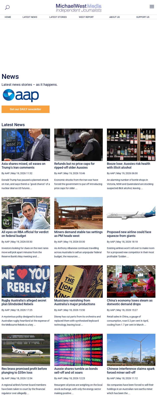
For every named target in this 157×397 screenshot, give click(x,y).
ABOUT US (114, 17)
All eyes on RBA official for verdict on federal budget (25, 186)
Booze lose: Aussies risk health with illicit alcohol (128, 118)
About (130, 395)
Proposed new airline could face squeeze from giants (129, 186)
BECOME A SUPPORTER (140, 375)
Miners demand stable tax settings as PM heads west (78, 186)
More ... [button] (146, 362)
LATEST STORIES (58, 17)
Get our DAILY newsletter (25, 62)
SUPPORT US (142, 17)
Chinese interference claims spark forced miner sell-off (131, 323)
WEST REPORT (86, 17)
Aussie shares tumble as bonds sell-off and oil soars (76, 323)
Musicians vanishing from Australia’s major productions (74, 255)
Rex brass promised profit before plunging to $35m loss (24, 323)
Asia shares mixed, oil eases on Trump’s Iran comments (23, 118)
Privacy (148, 395)
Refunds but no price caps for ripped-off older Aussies (74, 118)
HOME (8, 17)
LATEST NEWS (30, 17)
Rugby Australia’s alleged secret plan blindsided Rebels (24, 255)
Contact (139, 395)
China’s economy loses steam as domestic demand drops (129, 255)
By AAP (6, 126)
